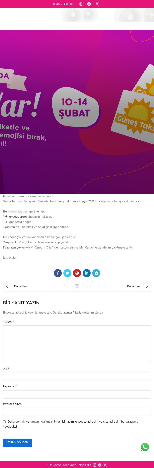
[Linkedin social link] (87, 273)
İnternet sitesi (12, 404)
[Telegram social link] (96, 273)
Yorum (8, 322)
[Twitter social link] (67, 273)
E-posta (10, 386)
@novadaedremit (16, 216)
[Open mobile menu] (149, 15)
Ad (6, 369)
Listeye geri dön (77, 286)
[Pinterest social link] (77, 273)
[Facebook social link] (58, 273)
